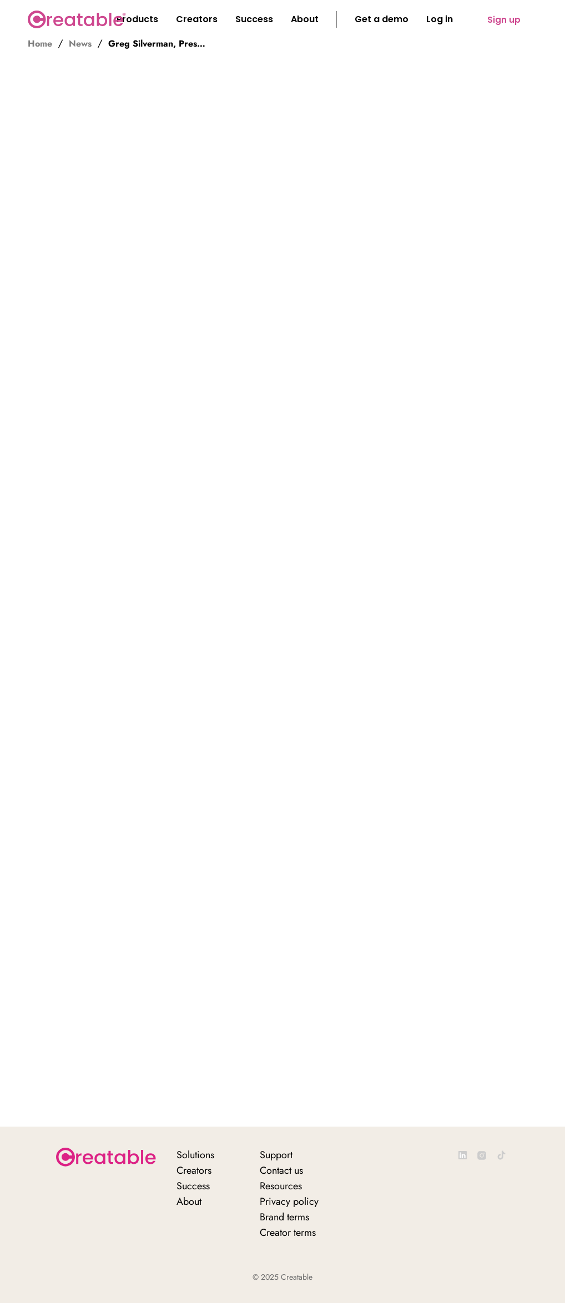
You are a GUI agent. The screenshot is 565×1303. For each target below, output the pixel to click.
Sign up (504, 20)
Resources (281, 1186)
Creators (193, 1170)
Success (193, 1186)
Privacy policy (289, 1201)
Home (40, 44)
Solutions (195, 1155)
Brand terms (284, 1217)
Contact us (281, 1170)
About (188, 1201)
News (80, 44)
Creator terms (288, 1232)
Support (276, 1155)
